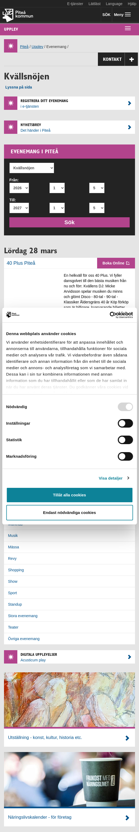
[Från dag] (97, 188)
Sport (12, 593)
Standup (15, 604)
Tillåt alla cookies (69, 495)
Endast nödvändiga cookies (69, 512)
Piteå (24, 47)
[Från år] (19, 188)
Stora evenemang (23, 616)
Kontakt (120, 59)
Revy (12, 558)
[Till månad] (57, 208)
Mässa (13, 547)
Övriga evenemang (23, 639)
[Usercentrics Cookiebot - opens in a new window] (109, 315)
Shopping (16, 570)
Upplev (11, 29)
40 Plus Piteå (21, 263)
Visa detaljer (110, 478)
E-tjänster (75, 4)
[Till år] (19, 208)
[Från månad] (57, 188)
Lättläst (95, 4)
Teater (13, 627)
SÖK (106, 15)
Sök (71, 221)
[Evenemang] (31, 168)
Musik (13, 535)
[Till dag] (97, 208)
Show (12, 581)
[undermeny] (127, 28)
